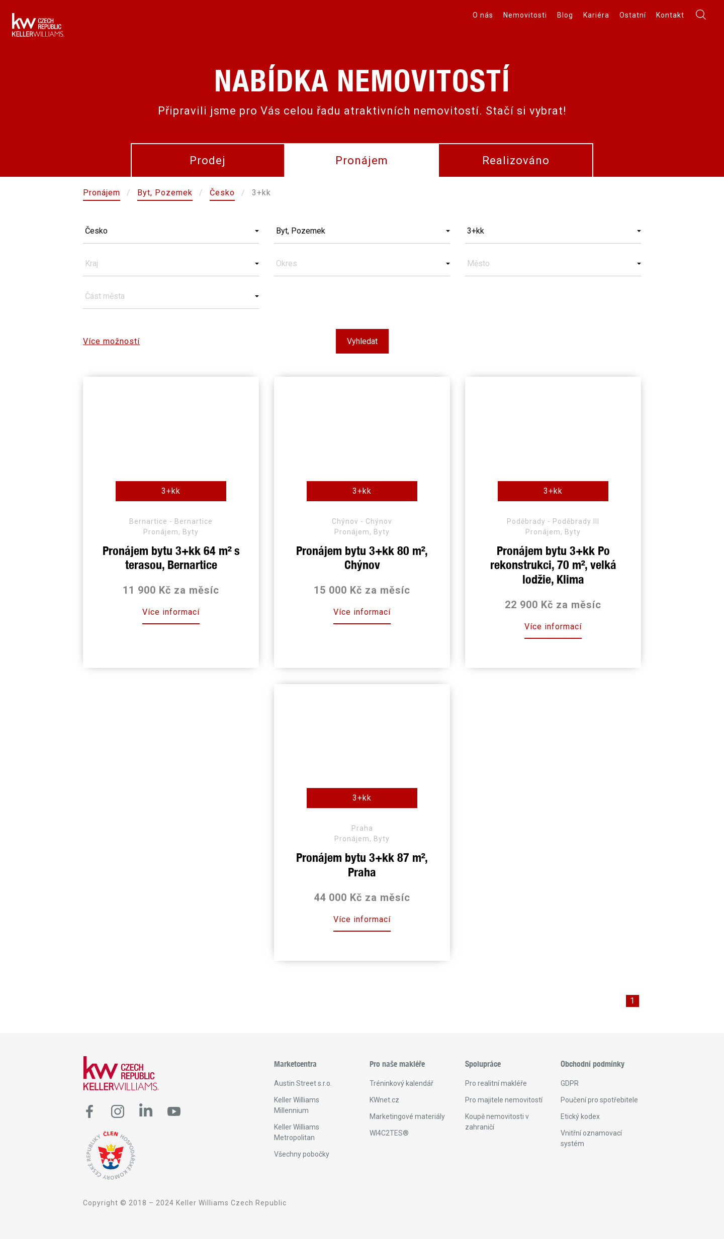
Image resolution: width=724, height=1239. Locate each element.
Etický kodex (580, 1116)
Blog (565, 15)
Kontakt (670, 15)
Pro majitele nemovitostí (503, 1100)
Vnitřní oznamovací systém (591, 1138)
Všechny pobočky (301, 1154)
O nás (483, 15)
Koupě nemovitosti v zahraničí (497, 1121)
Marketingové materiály (407, 1116)
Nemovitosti (525, 15)
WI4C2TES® (389, 1133)
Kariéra (596, 15)
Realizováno (516, 160)
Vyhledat (362, 341)
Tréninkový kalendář (401, 1083)
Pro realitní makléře (496, 1083)
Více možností (111, 341)
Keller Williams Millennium (296, 1105)
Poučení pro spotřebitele (599, 1100)
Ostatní (632, 15)
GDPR (570, 1083)
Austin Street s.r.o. (303, 1083)
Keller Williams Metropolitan (296, 1132)
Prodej (208, 160)
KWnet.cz (384, 1100)
